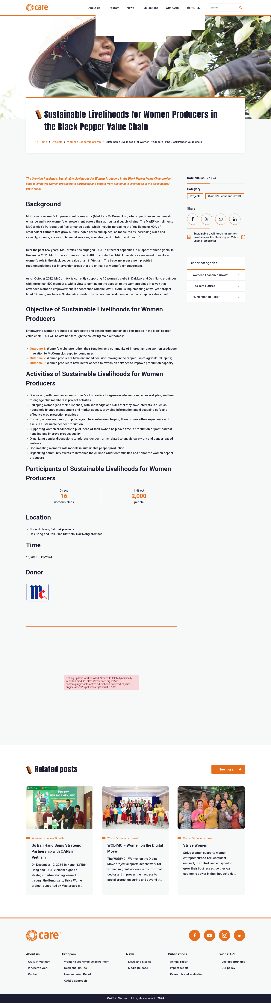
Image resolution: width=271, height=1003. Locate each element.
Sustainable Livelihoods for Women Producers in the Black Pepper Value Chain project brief (215, 237)
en (198, 8)
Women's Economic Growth (84, 141)
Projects (57, 141)
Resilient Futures (204, 286)
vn (193, 8)
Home (43, 141)
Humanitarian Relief (206, 296)
